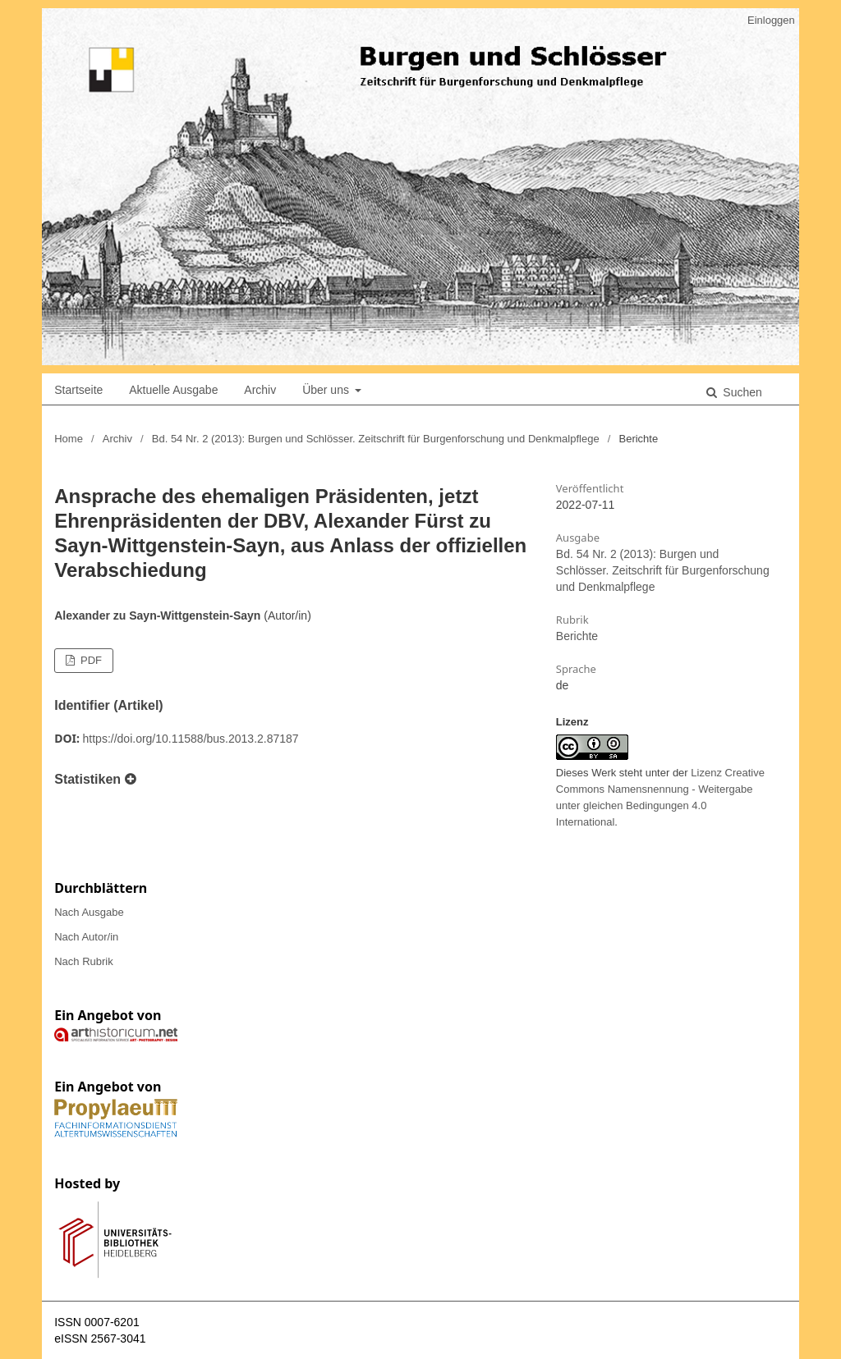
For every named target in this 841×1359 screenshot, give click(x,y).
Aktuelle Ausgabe (173, 389)
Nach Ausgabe (89, 912)
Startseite (78, 389)
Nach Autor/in (86, 937)
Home (68, 438)
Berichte (577, 636)
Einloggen (771, 20)
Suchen (740, 392)
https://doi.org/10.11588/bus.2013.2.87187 (191, 738)
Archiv (260, 389)
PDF (89, 660)
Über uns (327, 389)
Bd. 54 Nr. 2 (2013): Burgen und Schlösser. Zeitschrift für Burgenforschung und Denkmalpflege (376, 438)
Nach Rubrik (83, 961)
